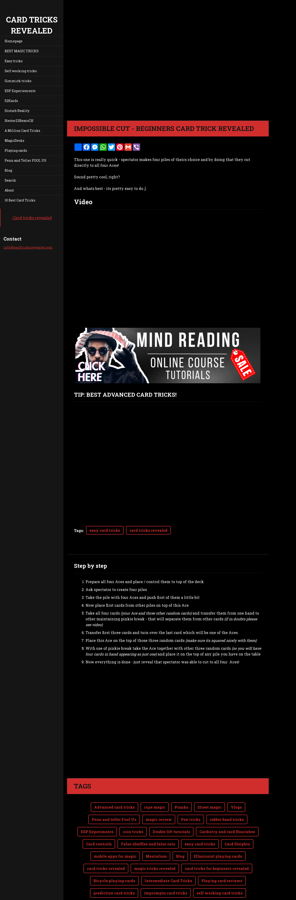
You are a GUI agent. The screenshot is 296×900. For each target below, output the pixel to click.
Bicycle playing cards (114, 862)
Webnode (257, 894)
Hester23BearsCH (19, 120)
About (9, 190)
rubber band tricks (227, 800)
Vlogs (236, 788)
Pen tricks (190, 800)
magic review (159, 800)
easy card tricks (104, 530)
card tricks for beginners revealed (217, 849)
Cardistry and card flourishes (227, 813)
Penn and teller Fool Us (114, 800)
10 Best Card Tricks (20, 200)
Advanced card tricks (114, 788)
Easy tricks (14, 61)
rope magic (154, 788)
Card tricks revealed (32, 217)
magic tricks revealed (155, 849)
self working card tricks (220, 874)
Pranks (181, 788)
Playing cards (16, 150)
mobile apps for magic (115, 837)
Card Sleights (237, 825)
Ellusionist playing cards (218, 837)
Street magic (209, 788)
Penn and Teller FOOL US (25, 160)
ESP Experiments (97, 813)
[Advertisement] (168, 709)
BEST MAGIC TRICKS (22, 51)
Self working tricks (21, 71)
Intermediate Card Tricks (168, 862)
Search (10, 180)
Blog (8, 170)
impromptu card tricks (165, 874)
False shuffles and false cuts (148, 825)
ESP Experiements (20, 91)
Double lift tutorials (171, 813)
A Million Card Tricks (22, 130)
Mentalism (156, 837)
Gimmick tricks (18, 81)
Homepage (13, 41)
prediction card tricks (114, 874)
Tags (78, 530)
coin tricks (133, 813)
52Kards (11, 101)
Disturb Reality (17, 110)
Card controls (99, 825)
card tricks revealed (148, 530)
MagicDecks (14, 140)
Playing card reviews (221, 862)
